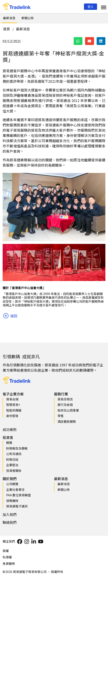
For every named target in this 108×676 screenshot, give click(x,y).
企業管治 (12, 465)
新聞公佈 (27, 18)
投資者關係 (13, 470)
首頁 (6, 28)
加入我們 (10, 514)
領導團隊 (12, 500)
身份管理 (12, 416)
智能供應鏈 (13, 410)
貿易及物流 (65, 399)
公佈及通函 (13, 454)
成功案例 (10, 429)
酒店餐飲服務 (66, 421)
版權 (6, 550)
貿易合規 (12, 399)
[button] (90, 6)
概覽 (9, 442)
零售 (60, 416)
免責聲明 (9, 563)
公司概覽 (12, 484)
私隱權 (7, 557)
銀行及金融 (65, 404)
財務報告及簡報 (17, 448)
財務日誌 (12, 459)
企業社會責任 (15, 489)
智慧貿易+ (13, 404)
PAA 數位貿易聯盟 (18, 495)
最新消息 (9, 18)
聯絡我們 (10, 522)
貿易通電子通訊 (17, 506)
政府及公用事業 (68, 410)
